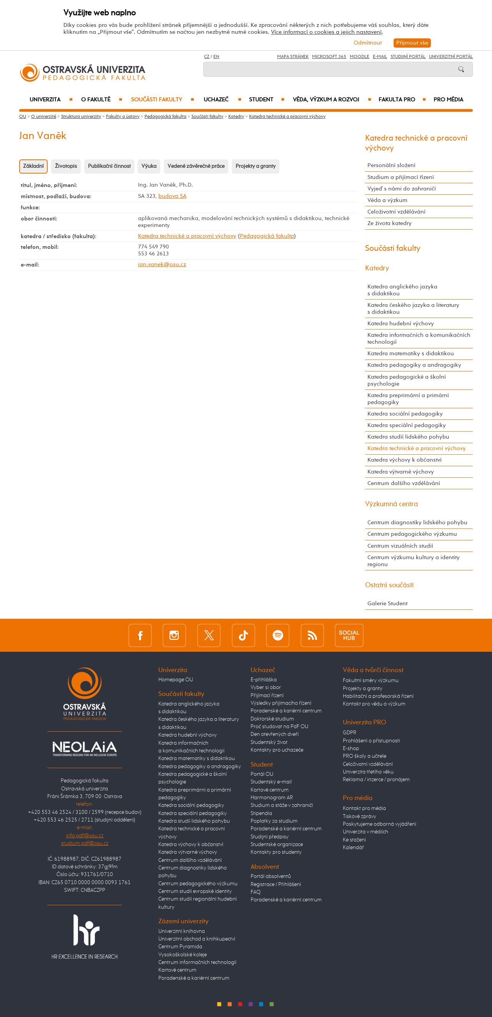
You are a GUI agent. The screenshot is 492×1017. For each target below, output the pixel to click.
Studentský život (269, 742)
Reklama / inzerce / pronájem (376, 779)
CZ (206, 57)
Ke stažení (354, 840)
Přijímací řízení (267, 695)
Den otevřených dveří (275, 734)
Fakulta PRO (402, 100)
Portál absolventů (271, 876)
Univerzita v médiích (365, 832)
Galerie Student (387, 603)
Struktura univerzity (81, 116)
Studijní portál (408, 57)
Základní (33, 166)
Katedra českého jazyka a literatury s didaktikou (413, 308)
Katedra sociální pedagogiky (405, 414)
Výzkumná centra (391, 504)
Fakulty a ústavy (123, 116)
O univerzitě (43, 116)
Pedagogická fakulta (165, 116)
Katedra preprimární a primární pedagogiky (408, 399)
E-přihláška (264, 679)
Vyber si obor (266, 687)
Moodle (359, 57)
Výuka (148, 166)
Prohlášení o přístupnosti (371, 741)
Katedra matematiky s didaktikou (410, 353)
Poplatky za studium (274, 821)
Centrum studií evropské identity (195, 891)
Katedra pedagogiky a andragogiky (414, 365)
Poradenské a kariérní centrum (193, 978)
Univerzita (51, 100)
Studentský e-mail (271, 782)
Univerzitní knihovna (181, 931)
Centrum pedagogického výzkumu (412, 534)
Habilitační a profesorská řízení (378, 696)
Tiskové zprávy (359, 816)
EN (216, 57)
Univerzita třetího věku (368, 772)
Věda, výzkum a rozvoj (332, 100)
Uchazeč (222, 100)
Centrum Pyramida (180, 946)
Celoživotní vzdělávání (396, 212)
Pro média (448, 100)
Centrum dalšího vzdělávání (403, 483)
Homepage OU (175, 679)
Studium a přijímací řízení (400, 177)
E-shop (351, 748)
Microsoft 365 (329, 57)
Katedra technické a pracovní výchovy (287, 116)
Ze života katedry (389, 223)
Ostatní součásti (389, 585)
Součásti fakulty (162, 100)
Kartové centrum (177, 970)
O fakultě (101, 100)
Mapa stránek (293, 57)
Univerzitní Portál (451, 57)
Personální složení (391, 165)
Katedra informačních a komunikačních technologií (418, 338)
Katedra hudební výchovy (400, 323)
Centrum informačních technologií (197, 962)
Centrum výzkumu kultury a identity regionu (413, 561)
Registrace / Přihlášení (276, 884)
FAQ (256, 892)
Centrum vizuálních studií (400, 546)
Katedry (236, 116)
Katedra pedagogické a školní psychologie (406, 380)
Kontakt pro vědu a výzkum (374, 704)
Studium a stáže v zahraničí (282, 805)
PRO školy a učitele (364, 756)
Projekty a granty (256, 166)
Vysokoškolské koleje (182, 954)
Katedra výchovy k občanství (404, 460)
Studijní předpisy (270, 837)
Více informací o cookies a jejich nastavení (326, 32)
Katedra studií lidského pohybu (408, 437)
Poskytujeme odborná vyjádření (379, 824)
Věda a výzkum (387, 200)
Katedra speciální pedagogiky (406, 425)
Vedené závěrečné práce (196, 166)
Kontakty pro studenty (276, 852)
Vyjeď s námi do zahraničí (401, 189)
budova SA (172, 196)
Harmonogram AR (272, 797)
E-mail (380, 57)
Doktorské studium (272, 719)
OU (22, 116)
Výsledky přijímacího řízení (281, 703)
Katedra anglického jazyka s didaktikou (402, 290)
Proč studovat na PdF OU (279, 726)
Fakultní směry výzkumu (371, 680)
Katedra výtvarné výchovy (400, 472)
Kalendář (353, 847)
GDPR (349, 732)
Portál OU (262, 774)
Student (266, 100)
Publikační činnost (109, 166)
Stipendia (261, 813)
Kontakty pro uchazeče (277, 750)
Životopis (66, 166)
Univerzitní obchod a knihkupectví (196, 939)
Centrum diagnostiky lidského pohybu (417, 522)
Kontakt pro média (364, 808)
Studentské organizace (277, 844)
